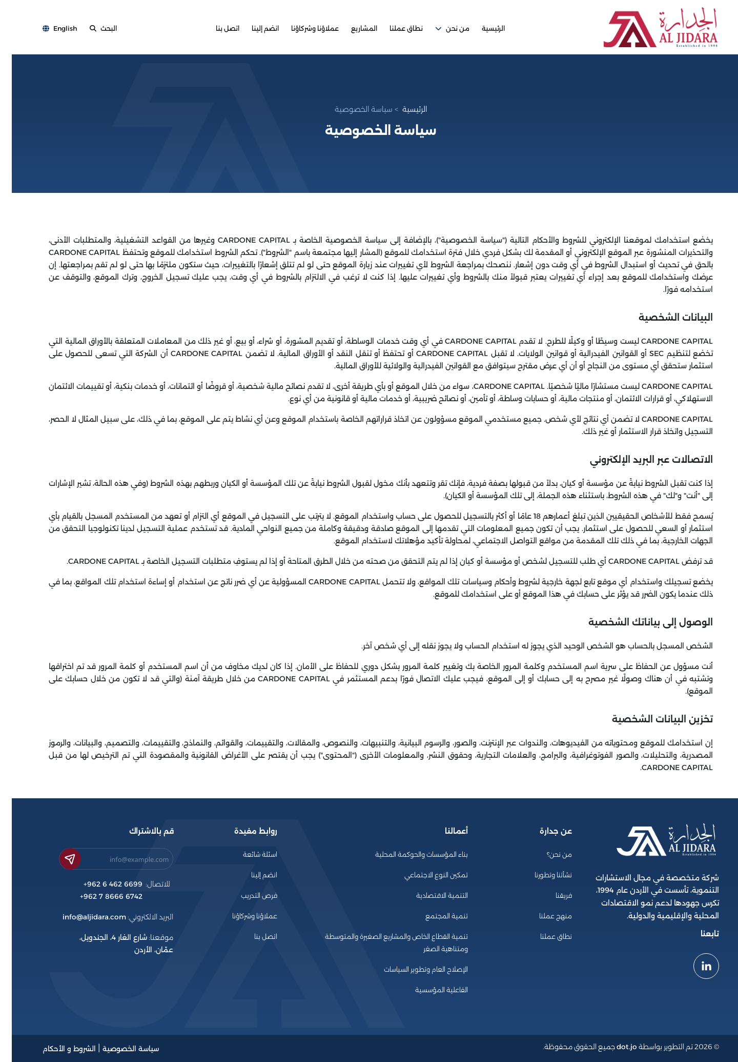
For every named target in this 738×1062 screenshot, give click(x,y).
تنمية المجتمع (435, 916)
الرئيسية (481, 29)
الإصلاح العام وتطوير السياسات (414, 969)
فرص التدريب (247, 895)
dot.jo (615, 1047)
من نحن (440, 29)
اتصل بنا (216, 29)
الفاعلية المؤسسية (429, 990)
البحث (91, 29)
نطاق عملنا (394, 29)
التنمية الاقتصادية (430, 895)
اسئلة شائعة (248, 854)
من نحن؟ (547, 854)
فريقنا (552, 895)
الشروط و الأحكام (57, 1049)
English (48, 29)
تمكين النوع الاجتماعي (424, 875)
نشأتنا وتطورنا (541, 875)
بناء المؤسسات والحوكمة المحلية (409, 854)
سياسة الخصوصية (352, 109)
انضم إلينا (253, 29)
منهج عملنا (543, 916)
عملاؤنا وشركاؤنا (303, 29)
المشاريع (352, 29)
